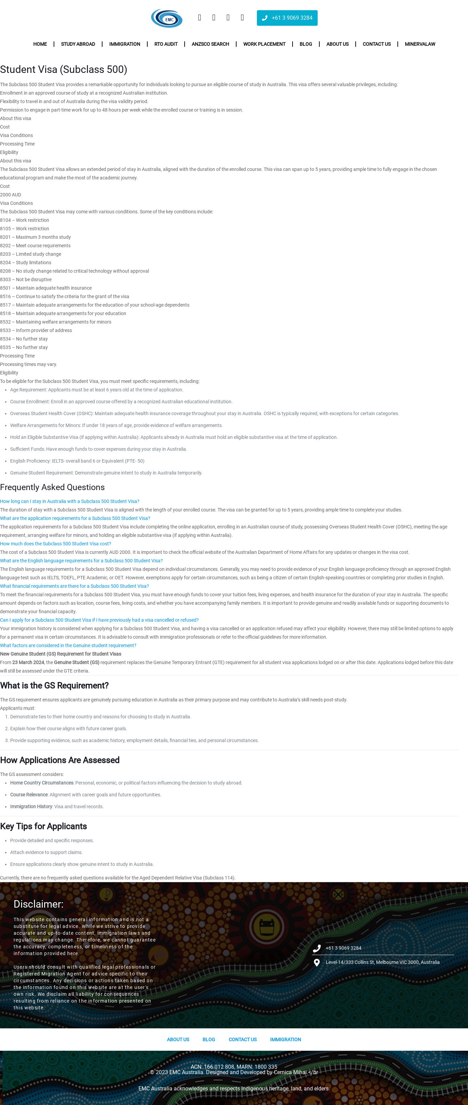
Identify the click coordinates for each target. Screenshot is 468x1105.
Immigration (124, 44)
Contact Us (243, 1039)
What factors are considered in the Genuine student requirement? (68, 645)
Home (40, 44)
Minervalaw (420, 44)
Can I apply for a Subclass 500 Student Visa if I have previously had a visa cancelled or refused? (99, 620)
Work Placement (264, 44)
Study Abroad (78, 44)
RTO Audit (165, 44)
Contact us (377, 44)
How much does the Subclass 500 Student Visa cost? (55, 543)
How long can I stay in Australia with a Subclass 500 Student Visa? (69, 501)
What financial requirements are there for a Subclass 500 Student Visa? (74, 586)
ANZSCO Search (210, 44)
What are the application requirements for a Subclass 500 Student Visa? (75, 518)
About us (337, 44)
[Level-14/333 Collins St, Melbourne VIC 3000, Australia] (234, 955)
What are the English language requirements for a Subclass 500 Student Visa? (81, 560)
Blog (306, 44)
